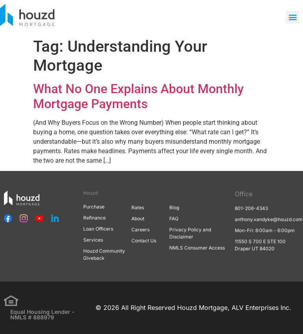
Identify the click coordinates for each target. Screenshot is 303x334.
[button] (292, 17)
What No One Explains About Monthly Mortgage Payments (138, 96)
